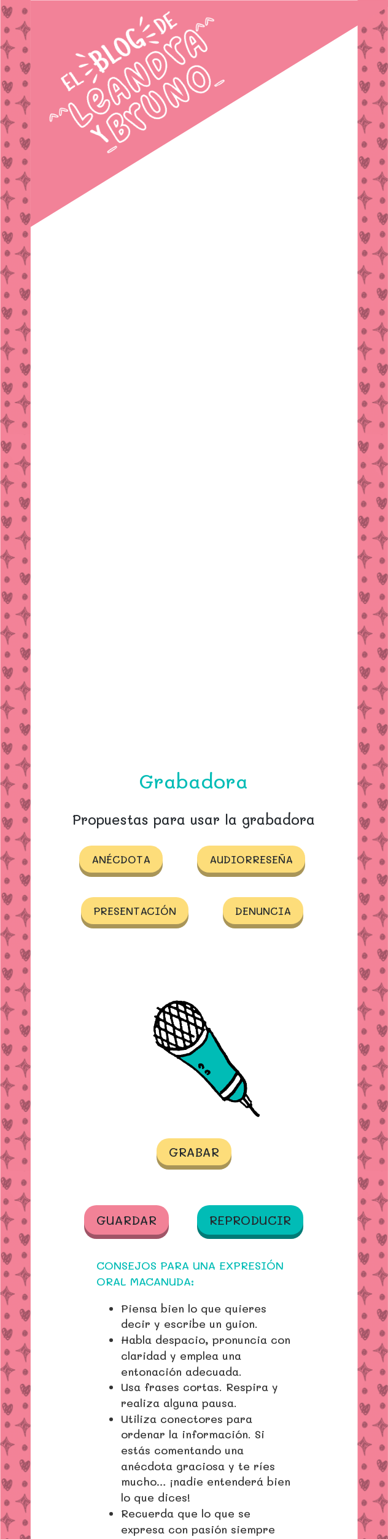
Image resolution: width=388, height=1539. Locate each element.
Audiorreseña (251, 859)
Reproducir (250, 1220)
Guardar (126, 1220)
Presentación (134, 910)
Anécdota (120, 859)
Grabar (194, 1152)
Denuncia (263, 910)
